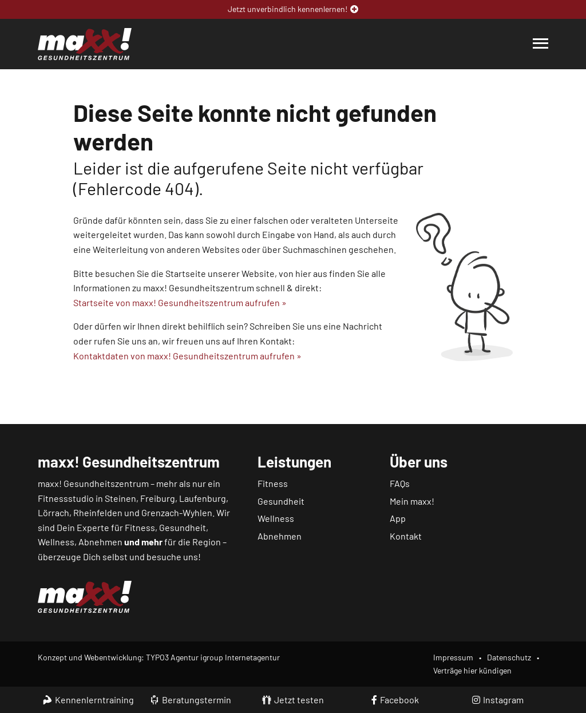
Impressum (453, 657)
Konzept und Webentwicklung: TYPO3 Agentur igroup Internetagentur (159, 657)
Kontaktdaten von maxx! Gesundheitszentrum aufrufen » (187, 355)
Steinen (120, 498)
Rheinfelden (97, 512)
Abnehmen (280, 535)
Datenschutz (509, 657)
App (398, 518)
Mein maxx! (412, 501)
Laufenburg (202, 498)
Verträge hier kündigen (472, 670)
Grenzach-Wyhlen (176, 512)
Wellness (276, 518)
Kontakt (406, 535)
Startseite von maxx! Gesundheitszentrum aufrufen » (180, 302)
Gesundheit (281, 501)
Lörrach (53, 512)
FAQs (400, 483)
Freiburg (157, 498)
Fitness (273, 483)
